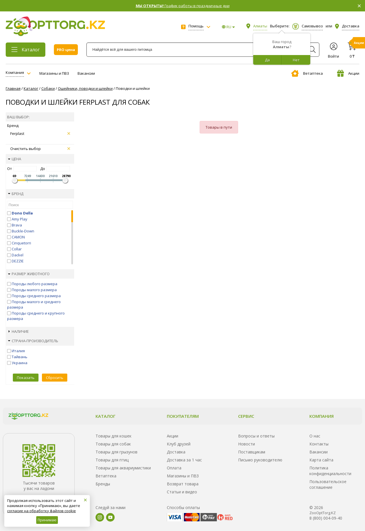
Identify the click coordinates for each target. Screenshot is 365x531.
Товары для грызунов (116, 452)
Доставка (176, 452)
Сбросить (54, 377)
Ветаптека (307, 73)
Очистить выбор (40, 148)
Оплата (174, 468)
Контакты (318, 444)
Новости (246, 444)
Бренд (15, 193)
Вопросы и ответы (256, 436)
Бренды (103, 484)
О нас (314, 436)
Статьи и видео (182, 491)
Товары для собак (113, 444)
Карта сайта (321, 460)
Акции (348, 73)
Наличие (19, 331)
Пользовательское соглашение (327, 484)
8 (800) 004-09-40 (325, 518)
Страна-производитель (33, 340)
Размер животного (29, 273)
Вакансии (86, 73)
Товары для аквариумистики (123, 468)
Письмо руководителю (260, 460)
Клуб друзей (178, 444)
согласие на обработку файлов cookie (41, 510)
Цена (14, 158)
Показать (26, 377)
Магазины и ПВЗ (54, 73)
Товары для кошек (113, 436)
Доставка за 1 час (184, 460)
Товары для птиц (112, 460)
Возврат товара (182, 484)
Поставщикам (251, 452)
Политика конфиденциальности (330, 470)
